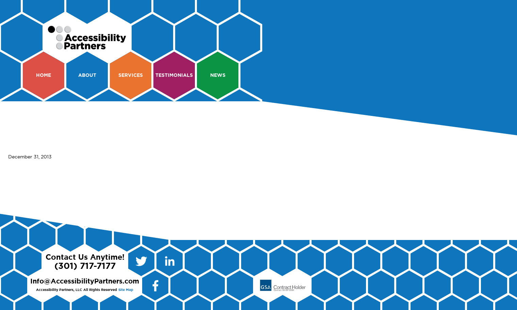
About (87, 75)
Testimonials (174, 75)
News (218, 75)
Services (130, 75)
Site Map (125, 290)
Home (43, 75)
